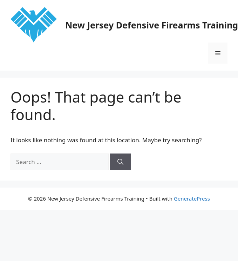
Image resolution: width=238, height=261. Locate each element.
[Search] (120, 162)
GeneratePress (192, 198)
